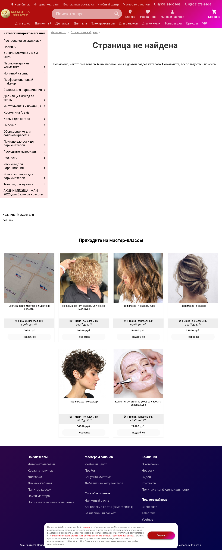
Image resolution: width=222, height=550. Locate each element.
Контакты (149, 483)
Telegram (148, 513)
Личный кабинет (40, 483)
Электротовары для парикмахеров (18, 176)
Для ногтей (43, 23)
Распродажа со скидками (22, 40)
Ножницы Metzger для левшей (18, 217)
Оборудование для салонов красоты (17, 133)
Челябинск (20, 4)
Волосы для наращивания (23, 90)
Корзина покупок (40, 470)
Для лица (62, 23)
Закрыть (161, 535)
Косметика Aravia (17, 112)
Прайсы (90, 470)
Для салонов (128, 23)
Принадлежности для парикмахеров (19, 143)
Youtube (147, 519)
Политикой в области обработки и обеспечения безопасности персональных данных (92, 536)
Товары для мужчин (18, 184)
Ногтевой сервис (16, 73)
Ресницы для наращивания (14, 166)
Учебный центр (108, 4)
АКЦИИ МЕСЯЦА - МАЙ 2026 (21, 55)
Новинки (10, 47)
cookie (87, 527)
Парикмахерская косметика (16, 65)
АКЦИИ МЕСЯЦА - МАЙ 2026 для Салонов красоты (23, 192)
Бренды (192, 23)
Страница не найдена (84, 32)
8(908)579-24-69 (198, 4)
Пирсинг (10, 125)
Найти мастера (39, 496)
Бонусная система (98, 477)
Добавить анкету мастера (104, 483)
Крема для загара (17, 119)
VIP (204, 23)
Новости (148, 470)
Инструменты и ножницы (22, 106)
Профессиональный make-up (18, 81)
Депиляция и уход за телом (19, 98)
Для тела (80, 23)
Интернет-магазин (47, 4)
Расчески (10, 158)
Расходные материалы (20, 151)
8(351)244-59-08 (167, 4)
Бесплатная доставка (78, 4)
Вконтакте (149, 507)
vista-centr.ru (58, 32)
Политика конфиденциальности (165, 489)
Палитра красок (39, 489)
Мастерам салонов (136, 4)
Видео (146, 477)
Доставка (35, 477)
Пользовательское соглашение (51, 502)
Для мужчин (151, 23)
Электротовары (103, 23)
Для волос (22, 23)
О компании (150, 464)
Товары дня (173, 23)
